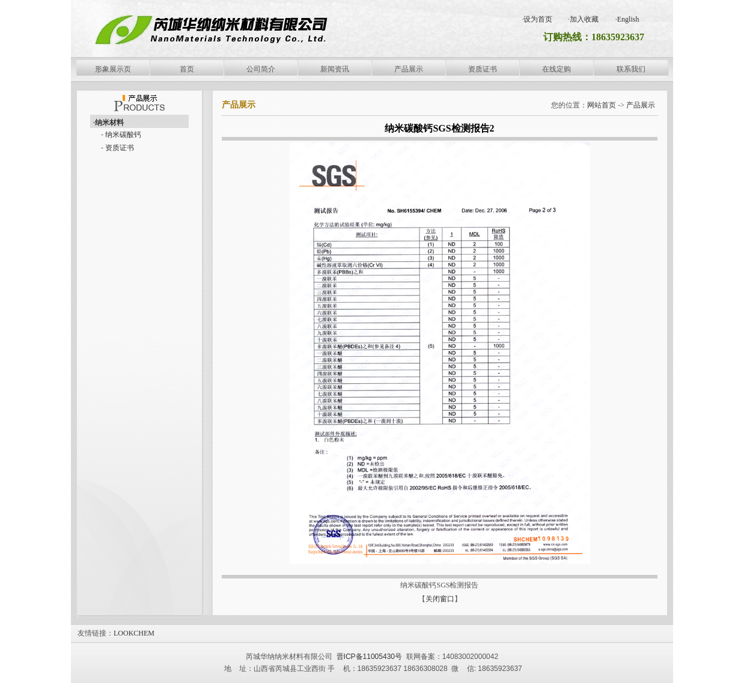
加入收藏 (584, 19)
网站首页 (601, 105)
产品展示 (408, 69)
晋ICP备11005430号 (368, 656)
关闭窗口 (439, 599)
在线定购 (556, 69)
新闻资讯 (334, 69)
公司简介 (260, 69)
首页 (187, 69)
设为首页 (537, 19)
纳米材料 (109, 122)
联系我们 (631, 69)
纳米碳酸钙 (123, 134)
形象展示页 (113, 69)
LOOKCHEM (134, 633)
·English (627, 19)
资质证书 (482, 69)
